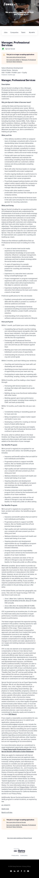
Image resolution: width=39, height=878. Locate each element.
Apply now (5, 809)
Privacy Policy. (26, 866)
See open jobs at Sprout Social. (16, 57)
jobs (5, 32)
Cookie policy (23, 855)
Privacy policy (15, 855)
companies (14, 32)
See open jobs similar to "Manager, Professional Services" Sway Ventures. (21, 60)
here (30, 676)
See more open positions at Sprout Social (19, 838)
